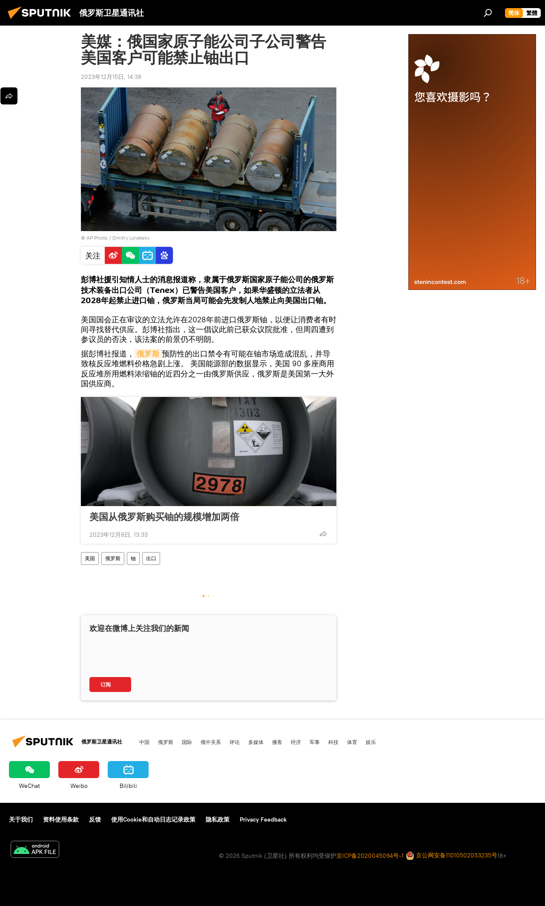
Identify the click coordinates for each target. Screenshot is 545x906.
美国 (90, 558)
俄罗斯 (148, 354)
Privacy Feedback (263, 819)
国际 (187, 742)
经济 (296, 742)
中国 (144, 742)
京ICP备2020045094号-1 (370, 856)
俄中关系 (211, 742)
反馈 (95, 819)
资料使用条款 (61, 819)
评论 (234, 742)
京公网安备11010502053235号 (451, 855)
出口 (151, 558)
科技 (333, 742)
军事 (315, 742)
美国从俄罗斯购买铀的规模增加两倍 (164, 516)
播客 (277, 742)
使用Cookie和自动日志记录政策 (153, 819)
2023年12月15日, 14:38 (111, 77)
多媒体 (256, 742)
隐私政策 (217, 819)
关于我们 (21, 819)
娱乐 (371, 742)
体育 (352, 742)
